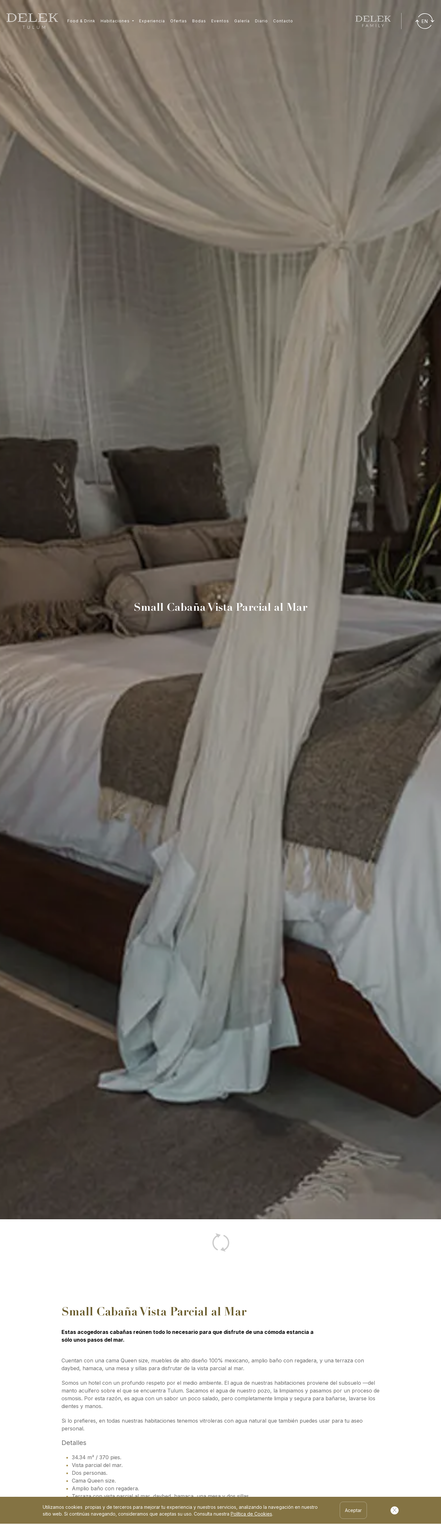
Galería (242, 20)
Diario (261, 20)
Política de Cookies (251, 1514)
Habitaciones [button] (116, 20)
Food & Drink (81, 20)
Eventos (220, 20)
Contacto (283, 20)
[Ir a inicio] (32, 21)
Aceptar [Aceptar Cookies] (353, 1510)
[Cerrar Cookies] (395, 1510)
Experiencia (152, 20)
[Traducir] (425, 21)
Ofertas (178, 20)
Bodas (199, 20)
